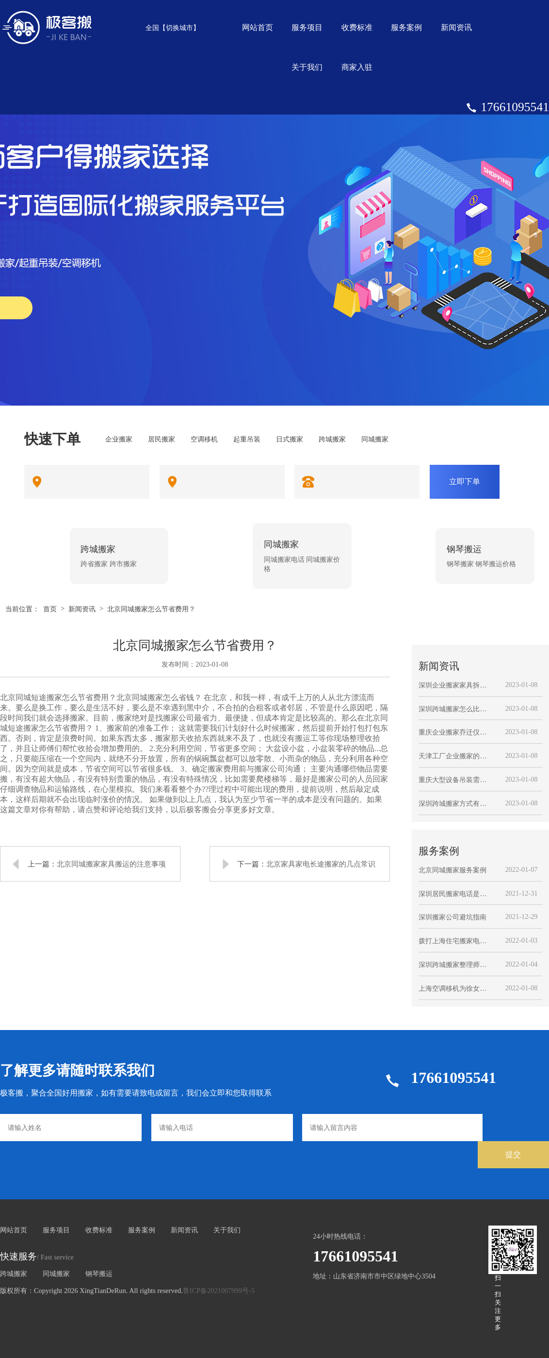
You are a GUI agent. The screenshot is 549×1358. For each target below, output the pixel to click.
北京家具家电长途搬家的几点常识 (320, 864)
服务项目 (307, 27)
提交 (513, 1154)
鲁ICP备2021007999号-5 (219, 1290)
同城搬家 (56, 1273)
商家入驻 (356, 67)
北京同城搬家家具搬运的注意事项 (111, 864)
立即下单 (464, 481)
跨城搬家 (13, 1273)
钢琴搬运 (99, 1273)
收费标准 (356, 27)
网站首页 (257, 27)
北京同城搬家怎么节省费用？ (151, 609)
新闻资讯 (456, 27)
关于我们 (307, 67)
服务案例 (406, 27)
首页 (50, 609)
